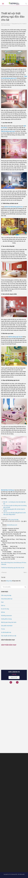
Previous (3, 636)
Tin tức (3, 693)
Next (25, 636)
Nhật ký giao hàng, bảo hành (8, 686)
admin (7, 23)
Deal (2, 666)
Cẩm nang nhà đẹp (5, 25)
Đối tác (3, 676)
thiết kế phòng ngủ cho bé (15, 382)
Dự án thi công (5, 673)
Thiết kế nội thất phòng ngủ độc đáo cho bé (12, 631)
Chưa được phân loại (6, 663)
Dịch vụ (3, 669)
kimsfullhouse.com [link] (12, 589)
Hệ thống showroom (6, 679)
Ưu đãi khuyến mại (6, 696)
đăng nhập (9, 644)
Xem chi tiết (14, 741)
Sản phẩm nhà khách (6, 689)
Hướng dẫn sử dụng (6, 683)
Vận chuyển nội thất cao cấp (8, 699)
